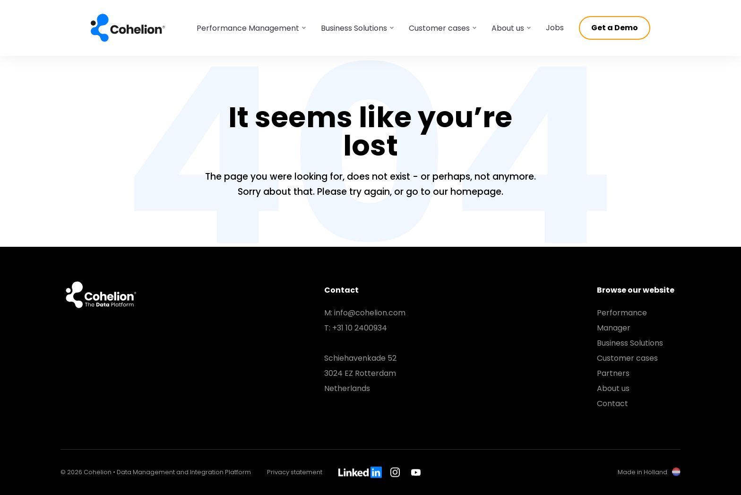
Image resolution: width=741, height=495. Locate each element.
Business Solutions (630, 343)
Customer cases (627, 358)
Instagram (396, 472)
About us (613, 388)
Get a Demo (614, 27)
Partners (613, 373)
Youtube (415, 472)
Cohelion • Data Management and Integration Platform (128, 28)
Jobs (555, 27)
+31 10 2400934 (359, 327)
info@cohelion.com (369, 312)
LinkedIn (360, 472)
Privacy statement (294, 472)
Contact (612, 403)
